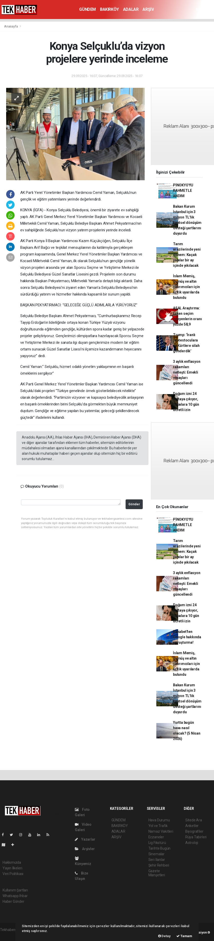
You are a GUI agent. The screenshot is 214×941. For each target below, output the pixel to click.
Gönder (134, 504)
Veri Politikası (13, 874)
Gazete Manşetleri (156, 873)
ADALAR (131, 9)
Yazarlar (85, 839)
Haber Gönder (13, 901)
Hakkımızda (12, 862)
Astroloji (191, 843)
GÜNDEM (87, 9)
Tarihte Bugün (159, 848)
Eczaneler (156, 837)
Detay (164, 936)
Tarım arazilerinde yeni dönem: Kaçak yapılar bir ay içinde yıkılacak (187, 255)
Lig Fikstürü (157, 843)
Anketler (192, 826)
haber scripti (9, 935)
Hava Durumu (159, 820)
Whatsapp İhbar (15, 896)
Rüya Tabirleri (196, 837)
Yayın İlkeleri (12, 868)
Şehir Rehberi (158, 865)
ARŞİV (148, 9)
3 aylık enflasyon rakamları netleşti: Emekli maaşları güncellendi (186, 372)
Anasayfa (11, 26)
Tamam (184, 936)
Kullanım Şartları (15, 890)
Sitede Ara (193, 820)
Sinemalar (156, 854)
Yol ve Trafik (158, 826)
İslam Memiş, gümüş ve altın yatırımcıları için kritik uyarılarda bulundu (186, 287)
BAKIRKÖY (109, 9)
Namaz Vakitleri (160, 831)
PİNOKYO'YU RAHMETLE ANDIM (183, 190)
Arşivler (85, 849)
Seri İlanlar (156, 860)
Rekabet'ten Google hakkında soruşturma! (187, 637)
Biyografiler (194, 831)
